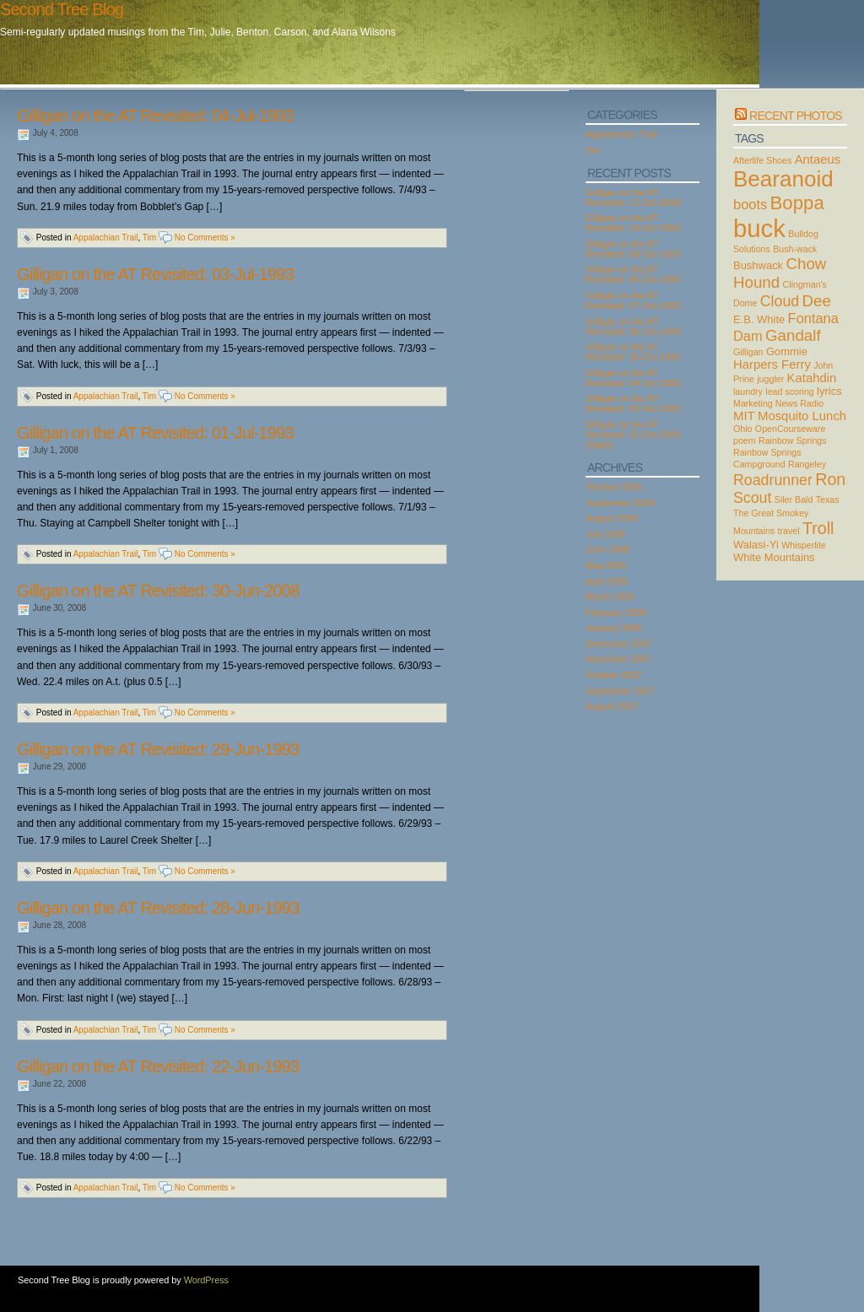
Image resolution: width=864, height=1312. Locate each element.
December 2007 (618, 644)
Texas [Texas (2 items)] (828, 499)
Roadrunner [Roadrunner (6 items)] (773, 480)
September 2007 (620, 691)
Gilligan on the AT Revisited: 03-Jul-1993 (155, 274)
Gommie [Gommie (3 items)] (786, 351)
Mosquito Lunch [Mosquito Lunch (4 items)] (802, 416)
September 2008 (620, 503)
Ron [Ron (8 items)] (830, 479)
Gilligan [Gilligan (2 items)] (748, 352)
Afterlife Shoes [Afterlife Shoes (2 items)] (762, 160)
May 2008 (606, 565)
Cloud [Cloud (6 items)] (779, 301)
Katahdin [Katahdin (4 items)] (812, 378)
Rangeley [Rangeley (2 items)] (807, 464)
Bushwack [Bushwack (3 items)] (758, 265)
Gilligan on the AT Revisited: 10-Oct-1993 (633, 223)
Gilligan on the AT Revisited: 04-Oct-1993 (633, 378)
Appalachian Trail (105, 237)
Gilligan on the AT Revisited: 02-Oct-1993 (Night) (633, 434)
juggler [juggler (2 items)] (770, 379)
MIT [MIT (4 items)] (744, 416)
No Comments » (205, 237)
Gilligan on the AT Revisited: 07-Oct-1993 (633, 300)
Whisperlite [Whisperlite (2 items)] (803, 545)
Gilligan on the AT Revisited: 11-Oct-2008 (633, 197)
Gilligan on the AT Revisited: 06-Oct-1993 (633, 326)
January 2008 (614, 628)
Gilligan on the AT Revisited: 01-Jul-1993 (155, 433)
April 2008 (607, 581)
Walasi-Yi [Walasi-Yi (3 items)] (756, 544)
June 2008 (607, 549)
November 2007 (618, 659)
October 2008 (614, 487)
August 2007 (612, 706)
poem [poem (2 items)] (744, 440)
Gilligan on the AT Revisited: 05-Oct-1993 (633, 352)
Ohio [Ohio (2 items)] (743, 429)
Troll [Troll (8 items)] (818, 528)
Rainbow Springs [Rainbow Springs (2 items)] (793, 440)
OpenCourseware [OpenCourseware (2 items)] (790, 429)
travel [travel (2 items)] (789, 531)
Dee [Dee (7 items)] (816, 301)
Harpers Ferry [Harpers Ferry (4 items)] (772, 364)
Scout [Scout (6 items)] (752, 497)
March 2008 (610, 596)
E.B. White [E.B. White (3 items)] (759, 319)
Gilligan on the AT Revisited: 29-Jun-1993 (158, 749)
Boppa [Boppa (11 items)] (797, 202)
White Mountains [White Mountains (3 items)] (774, 557)
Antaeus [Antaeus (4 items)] (818, 159)
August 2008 (612, 518)
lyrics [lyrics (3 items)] (829, 391)
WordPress (206, 1280)
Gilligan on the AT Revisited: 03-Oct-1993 (633, 403)
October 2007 (614, 675)
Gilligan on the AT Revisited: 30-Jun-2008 (158, 590)
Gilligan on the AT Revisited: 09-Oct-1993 (633, 249)
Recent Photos (795, 115)
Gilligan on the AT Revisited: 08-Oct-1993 (633, 274)
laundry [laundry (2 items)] (748, 391)
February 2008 (616, 612)
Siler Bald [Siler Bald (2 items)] (794, 499)
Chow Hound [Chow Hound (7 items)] (779, 273)
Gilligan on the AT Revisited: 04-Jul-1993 (155, 115)
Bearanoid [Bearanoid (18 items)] (783, 179)
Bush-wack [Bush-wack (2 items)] (795, 249)
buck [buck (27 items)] (759, 228)
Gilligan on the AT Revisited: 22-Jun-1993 (158, 1066)
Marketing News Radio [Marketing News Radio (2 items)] (778, 403)
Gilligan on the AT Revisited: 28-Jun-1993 (158, 908)
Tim (149, 237)
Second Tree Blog (61, 9)
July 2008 (605, 534)
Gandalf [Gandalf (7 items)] (793, 335)
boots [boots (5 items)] (750, 204)
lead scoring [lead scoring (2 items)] (789, 391)
